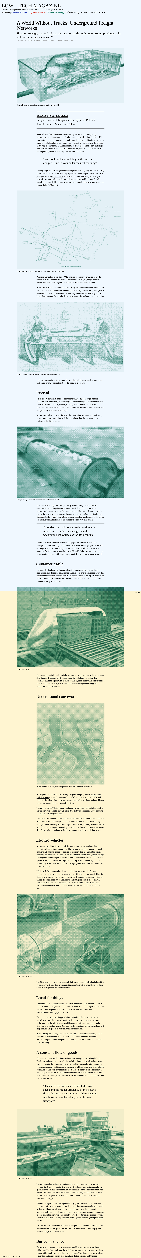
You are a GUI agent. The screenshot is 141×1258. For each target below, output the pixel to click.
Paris (39, 277)
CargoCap (56, 849)
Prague (83, 280)
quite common (57, 176)
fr (69, 41)
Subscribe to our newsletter (52, 116)
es (72, 41)
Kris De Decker (49, 41)
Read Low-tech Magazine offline (56, 124)
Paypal (78, 120)
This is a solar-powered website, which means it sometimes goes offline (33, 9)
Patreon (90, 120)
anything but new (89, 171)
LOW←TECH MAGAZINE (31, 6)
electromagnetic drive (94, 517)
